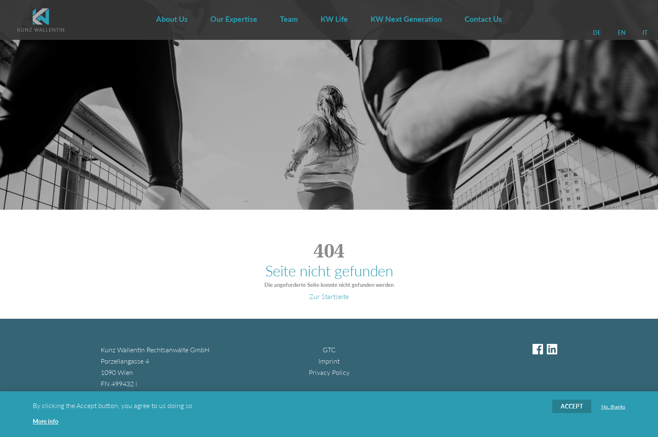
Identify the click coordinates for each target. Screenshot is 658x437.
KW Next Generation (406, 18)
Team (289, 18)
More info (45, 425)
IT (645, 32)
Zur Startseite (329, 296)
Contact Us (483, 18)
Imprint (329, 361)
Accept (572, 410)
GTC (329, 350)
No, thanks (613, 410)
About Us (172, 18)
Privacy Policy (329, 372)
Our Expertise (233, 18)
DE (597, 32)
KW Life (334, 18)
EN (622, 32)
